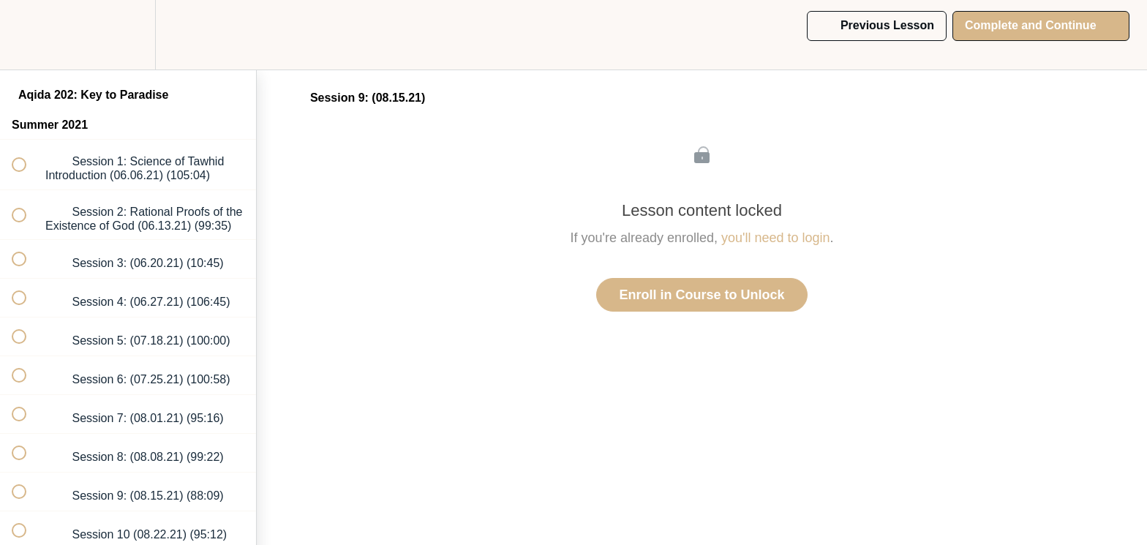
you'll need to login (775, 237)
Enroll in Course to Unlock (701, 294)
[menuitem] (128, 34)
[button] (27, 34)
